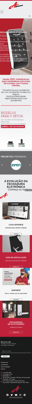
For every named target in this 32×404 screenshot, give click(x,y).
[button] (2, 165)
